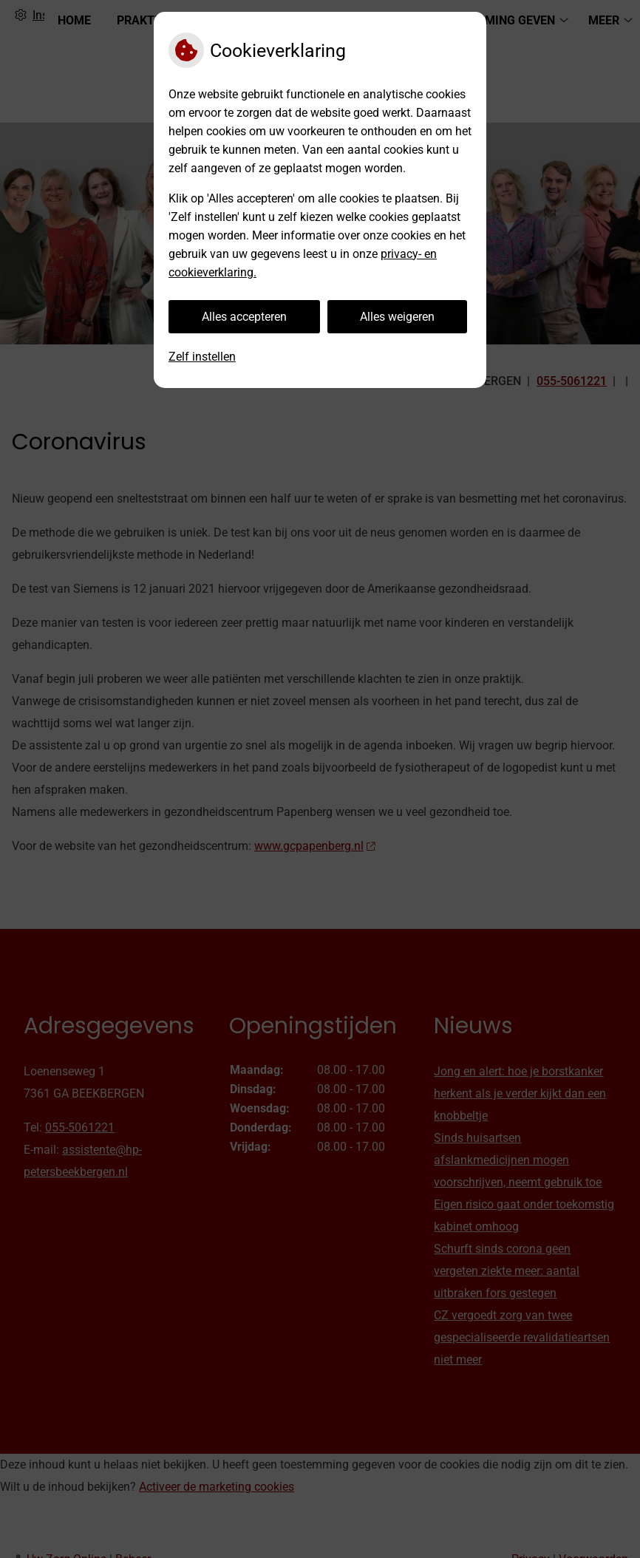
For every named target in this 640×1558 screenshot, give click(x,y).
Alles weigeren (397, 317)
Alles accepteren (244, 317)
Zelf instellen (202, 357)
